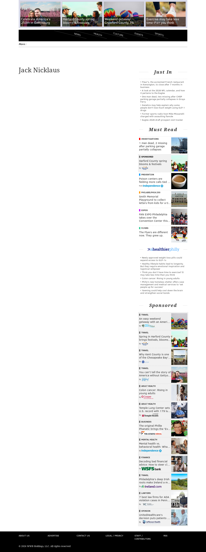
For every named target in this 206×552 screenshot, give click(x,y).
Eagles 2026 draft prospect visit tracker (162, 119)
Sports (159, 34)
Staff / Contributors (143, 537)
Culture (118, 34)
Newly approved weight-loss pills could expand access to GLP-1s (161, 259)
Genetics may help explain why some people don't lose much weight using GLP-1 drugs (162, 107)
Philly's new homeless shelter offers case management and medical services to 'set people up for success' (162, 284)
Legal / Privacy (114, 535)
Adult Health (148, 386)
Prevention (147, 174)
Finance (145, 457)
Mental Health (149, 439)
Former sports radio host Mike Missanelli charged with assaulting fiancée (162, 115)
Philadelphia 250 (150, 192)
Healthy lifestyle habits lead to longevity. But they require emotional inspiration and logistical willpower (162, 266)
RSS (165, 535)
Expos (144, 210)
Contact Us (83, 535)
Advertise (53, 535)
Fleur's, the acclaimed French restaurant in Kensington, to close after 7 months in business (162, 84)
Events (139, 34)
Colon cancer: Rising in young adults (161, 278)
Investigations (150, 138)
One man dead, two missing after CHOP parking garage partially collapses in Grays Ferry (162, 99)
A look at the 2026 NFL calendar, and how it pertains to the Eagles (162, 91)
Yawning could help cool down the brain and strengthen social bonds (161, 291)
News (77, 34)
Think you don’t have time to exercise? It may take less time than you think (162, 273)
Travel (145, 314)
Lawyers (146, 493)
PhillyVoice (40, 35)
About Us (24, 535)
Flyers (144, 228)
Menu (23, 35)
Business (146, 421)
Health (98, 34)
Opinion (145, 510)
